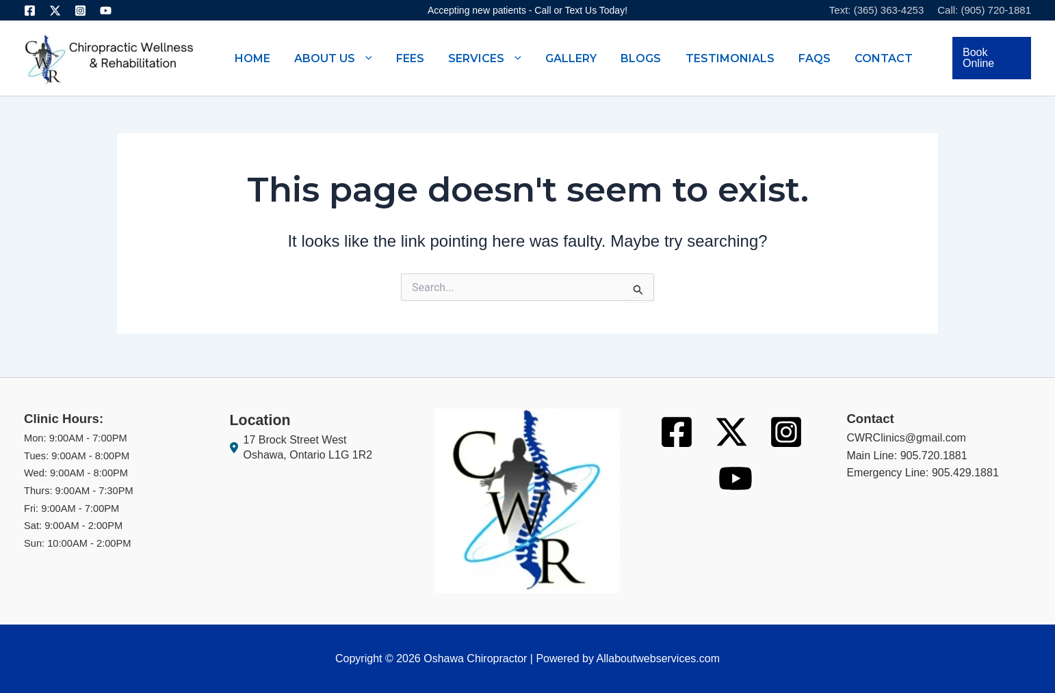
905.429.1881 (965, 472)
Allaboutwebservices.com (658, 658)
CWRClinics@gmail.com (905, 438)
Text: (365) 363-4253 (876, 10)
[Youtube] (106, 10)
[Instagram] (80, 10)
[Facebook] (30, 10)
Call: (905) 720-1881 (984, 10)
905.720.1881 (933, 455)
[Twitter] (55, 10)
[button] (365, 58)
